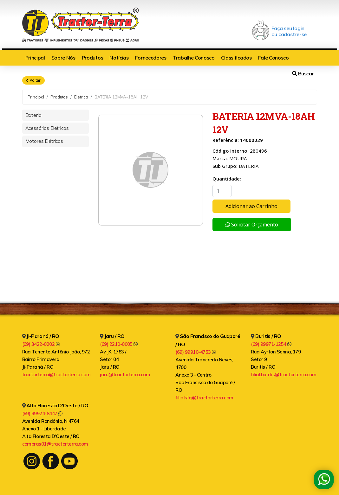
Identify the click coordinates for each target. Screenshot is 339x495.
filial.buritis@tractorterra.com (283, 374)
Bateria (33, 115)
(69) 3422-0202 (41, 344)
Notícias (118, 57)
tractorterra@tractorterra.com (56, 374)
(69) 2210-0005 (119, 344)
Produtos (92, 57)
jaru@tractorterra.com (125, 374)
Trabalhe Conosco (194, 57)
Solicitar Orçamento (251, 224)
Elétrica (81, 96)
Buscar (303, 73)
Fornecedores (150, 57)
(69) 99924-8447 (42, 413)
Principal (35, 57)
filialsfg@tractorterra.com (204, 398)
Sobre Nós (63, 57)
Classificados (236, 57)
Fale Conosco (273, 57)
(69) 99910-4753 (195, 352)
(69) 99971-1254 (271, 344)
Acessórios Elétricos (47, 128)
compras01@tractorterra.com (55, 444)
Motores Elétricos (44, 141)
